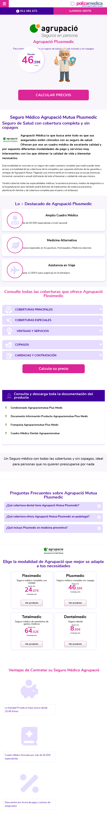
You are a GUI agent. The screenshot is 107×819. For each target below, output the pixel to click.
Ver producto (19, 603)
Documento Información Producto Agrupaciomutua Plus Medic (49, 417)
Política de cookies (51, 796)
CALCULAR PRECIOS (53, 95)
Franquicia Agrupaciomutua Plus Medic (34, 425)
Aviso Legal (12, 796)
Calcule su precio (53, 369)
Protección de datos (30, 796)
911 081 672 (26, 11)
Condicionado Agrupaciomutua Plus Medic (37, 408)
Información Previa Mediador (75, 796)
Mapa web (95, 796)
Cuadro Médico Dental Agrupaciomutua (35, 434)
